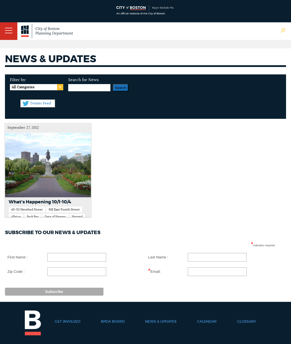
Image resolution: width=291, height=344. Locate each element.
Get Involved (67, 321)
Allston (16, 216)
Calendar (207, 321)
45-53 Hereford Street (27, 209)
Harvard (77, 216)
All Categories (23, 87)
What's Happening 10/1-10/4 (40, 202)
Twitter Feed (40, 103)
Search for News (83, 80)
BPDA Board (113, 321)
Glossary (246, 321)
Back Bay (32, 216)
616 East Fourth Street (64, 209)
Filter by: (18, 80)
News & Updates (161, 321)
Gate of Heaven (55, 216)
